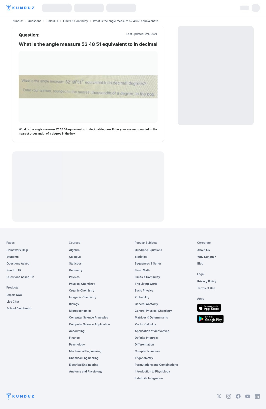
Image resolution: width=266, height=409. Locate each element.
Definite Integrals (146, 337)
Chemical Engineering (84, 358)
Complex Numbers (147, 351)
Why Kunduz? (206, 256)
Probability (142, 297)
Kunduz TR (14, 270)
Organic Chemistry (81, 290)
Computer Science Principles (88, 317)
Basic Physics (144, 290)
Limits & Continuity (75, 21)
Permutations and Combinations (156, 364)
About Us (203, 250)
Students (13, 256)
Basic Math (142, 270)
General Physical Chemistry (153, 310)
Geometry (75, 270)
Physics (74, 277)
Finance (74, 337)
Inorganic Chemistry (82, 297)
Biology (74, 304)
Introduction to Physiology (152, 371)
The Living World (146, 283)
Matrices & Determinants (151, 317)
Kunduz (18, 21)
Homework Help (17, 250)
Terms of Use (206, 288)
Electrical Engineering (84, 364)
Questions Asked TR (20, 277)
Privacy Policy (206, 281)
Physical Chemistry (82, 283)
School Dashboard (19, 308)
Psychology (77, 344)
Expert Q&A (14, 294)
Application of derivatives (152, 331)
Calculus (52, 21)
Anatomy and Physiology (86, 371)
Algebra (74, 250)
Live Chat (13, 301)
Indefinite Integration (149, 378)
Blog (200, 263)
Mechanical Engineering (85, 351)
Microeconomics (80, 310)
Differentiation (144, 344)
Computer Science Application (89, 324)
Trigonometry (144, 358)
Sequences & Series (148, 263)
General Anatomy (146, 304)
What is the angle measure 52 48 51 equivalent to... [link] (127, 21)
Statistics (75, 263)
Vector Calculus (145, 324)
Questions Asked (18, 263)
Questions (34, 21)
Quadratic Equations (148, 250)
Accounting (77, 331)
